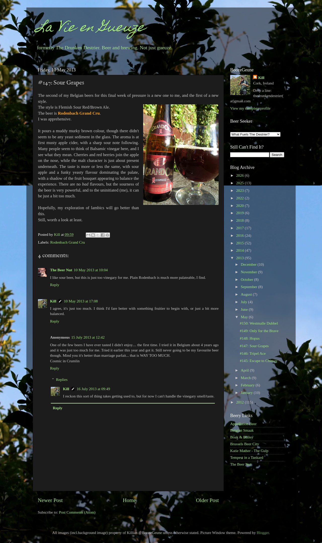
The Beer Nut (61, 270)
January (247, 392)
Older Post (207, 500)
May (245, 317)
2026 (240, 175)
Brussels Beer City (244, 444)
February (248, 385)
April (245, 370)
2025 (240, 183)
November (249, 272)
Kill (57, 234)
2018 (240, 220)
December (249, 264)
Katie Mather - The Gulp (249, 450)
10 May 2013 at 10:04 (91, 270)
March (246, 378)
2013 (240, 258)
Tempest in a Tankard (246, 457)
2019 (240, 213)
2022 (240, 198)
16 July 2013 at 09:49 (93, 389)
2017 (240, 228)
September (249, 287)
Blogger (263, 532)
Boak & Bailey (241, 437)
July (244, 302)
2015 (240, 243)
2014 (240, 250)
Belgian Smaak (242, 430)
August (247, 294)
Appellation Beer (243, 424)
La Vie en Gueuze (90, 28)
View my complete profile (250, 108)
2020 (240, 205)
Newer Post (50, 500)
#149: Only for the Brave (259, 331)
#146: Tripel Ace (253, 353)
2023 (240, 190)
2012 (240, 402)
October (247, 279)
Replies (61, 379)
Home (129, 500)
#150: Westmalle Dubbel (259, 323)
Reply (54, 285)
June (245, 309)
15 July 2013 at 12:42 (88, 337)
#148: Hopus (250, 338)
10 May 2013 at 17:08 (81, 301)
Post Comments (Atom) (77, 512)
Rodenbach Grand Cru (67, 242)
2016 (240, 235)
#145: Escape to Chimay (258, 360)
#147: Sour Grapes (254, 346)
